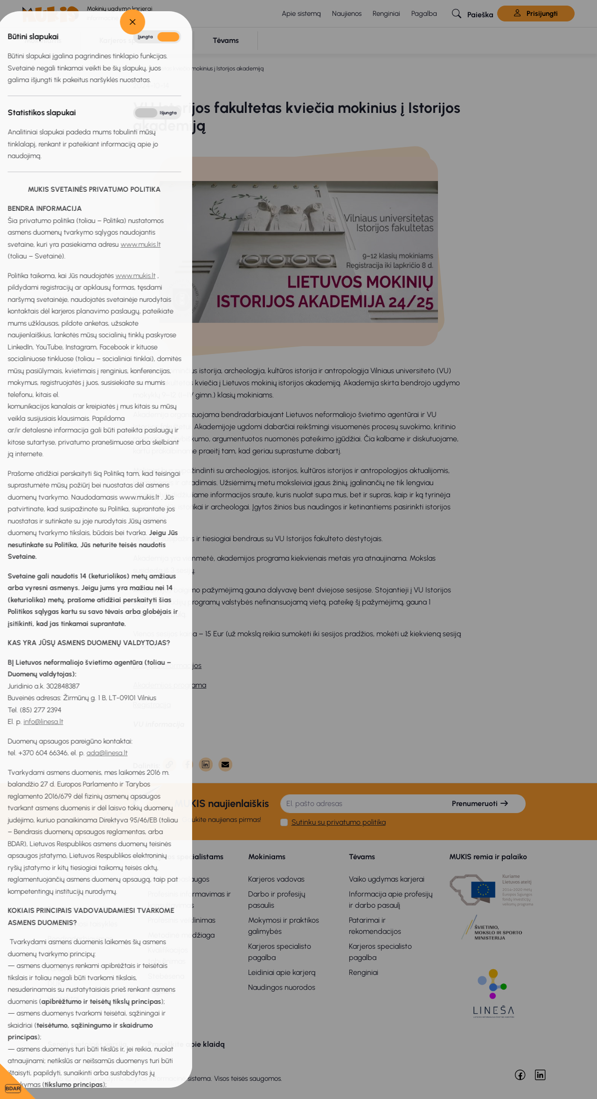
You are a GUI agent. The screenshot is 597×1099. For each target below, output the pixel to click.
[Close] (12, 22)
